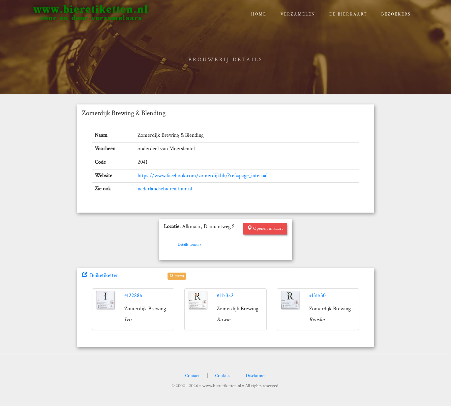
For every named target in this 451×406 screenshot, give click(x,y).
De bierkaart (348, 14)
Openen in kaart (265, 228)
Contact (192, 376)
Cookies (222, 376)
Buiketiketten (100, 275)
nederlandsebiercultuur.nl (165, 188)
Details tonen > (190, 244)
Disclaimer (256, 376)
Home (258, 14)
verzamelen (297, 14)
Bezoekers (396, 14)
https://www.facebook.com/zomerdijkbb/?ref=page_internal (203, 175)
